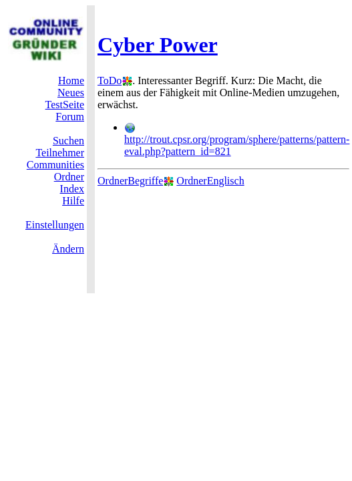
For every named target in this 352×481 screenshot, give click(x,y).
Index (72, 188)
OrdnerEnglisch (210, 180)
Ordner (69, 176)
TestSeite (64, 104)
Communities (55, 164)
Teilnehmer (59, 152)
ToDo (110, 80)
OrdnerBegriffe (130, 180)
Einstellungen (54, 224)
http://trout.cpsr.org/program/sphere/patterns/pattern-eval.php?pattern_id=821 (236, 140)
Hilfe (73, 200)
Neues (70, 92)
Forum (69, 116)
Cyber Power (158, 45)
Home (71, 80)
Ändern (68, 249)
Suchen (68, 140)
